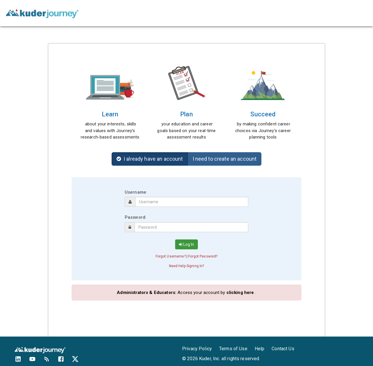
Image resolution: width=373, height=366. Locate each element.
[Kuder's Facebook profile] (64, 361)
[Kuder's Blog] (50, 361)
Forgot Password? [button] (202, 256)
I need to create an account (225, 159)
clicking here (240, 292)
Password (135, 217)
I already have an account (150, 159)
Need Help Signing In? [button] (186, 266)
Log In (186, 244)
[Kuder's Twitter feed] (79, 361)
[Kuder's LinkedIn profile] (22, 361)
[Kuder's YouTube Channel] (36, 361)
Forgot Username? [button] (171, 256)
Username (135, 192)
